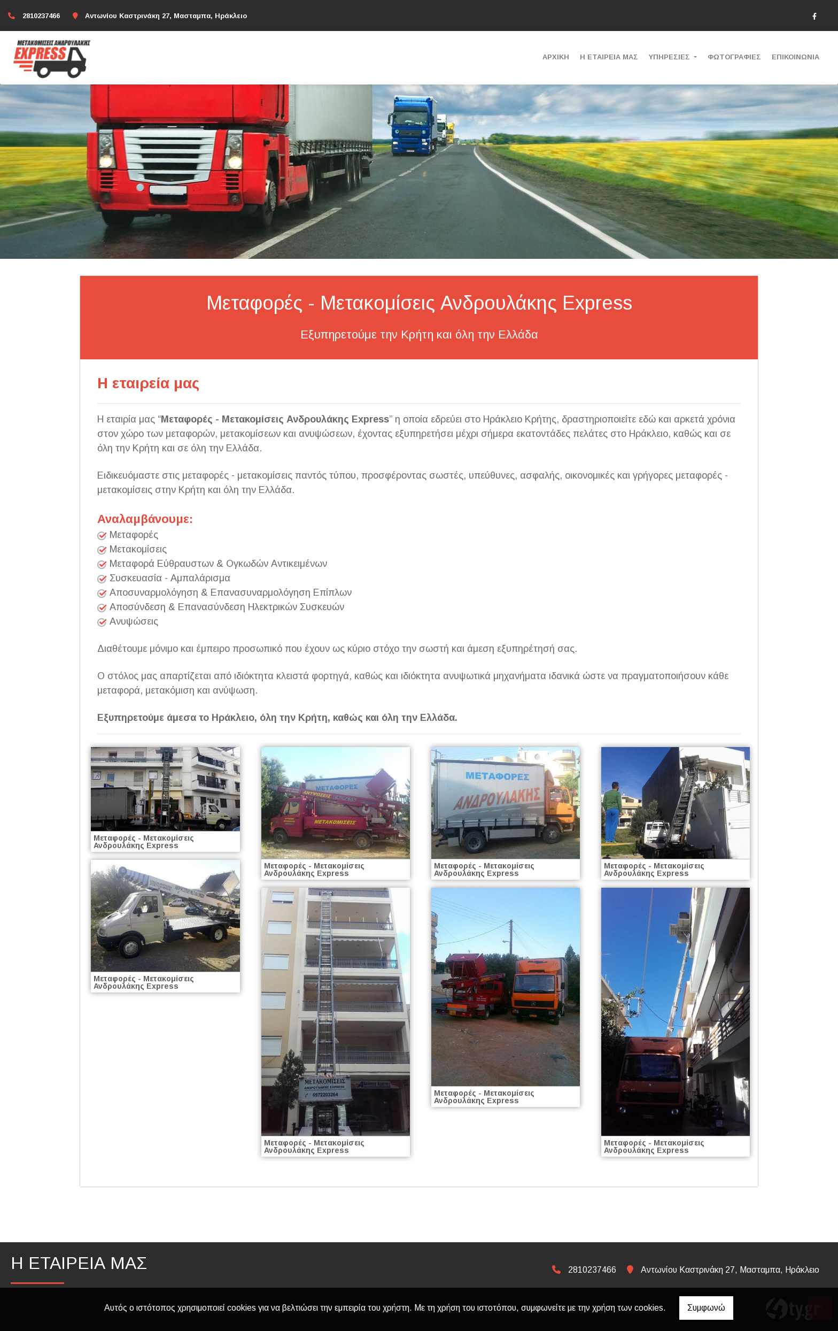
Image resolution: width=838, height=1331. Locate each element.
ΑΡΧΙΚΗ (555, 57)
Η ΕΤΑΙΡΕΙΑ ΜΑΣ (609, 57)
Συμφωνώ (706, 1307)
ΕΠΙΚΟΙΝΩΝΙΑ (795, 57)
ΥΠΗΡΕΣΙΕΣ (670, 57)
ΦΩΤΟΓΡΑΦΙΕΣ (734, 57)
